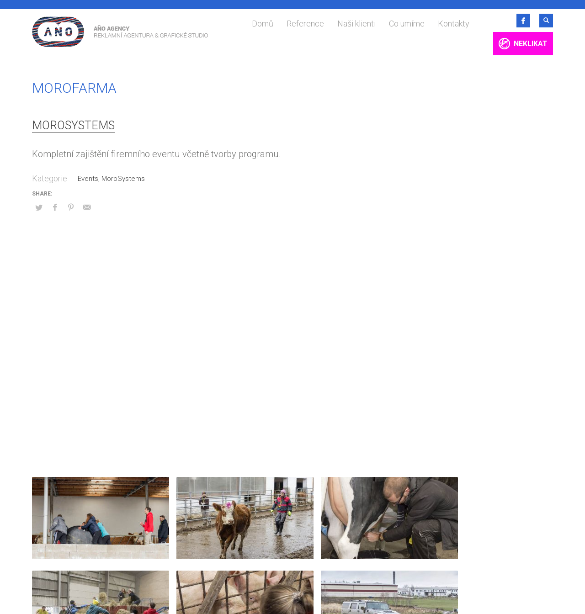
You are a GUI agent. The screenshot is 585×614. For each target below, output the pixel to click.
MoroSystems (73, 125)
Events (88, 179)
